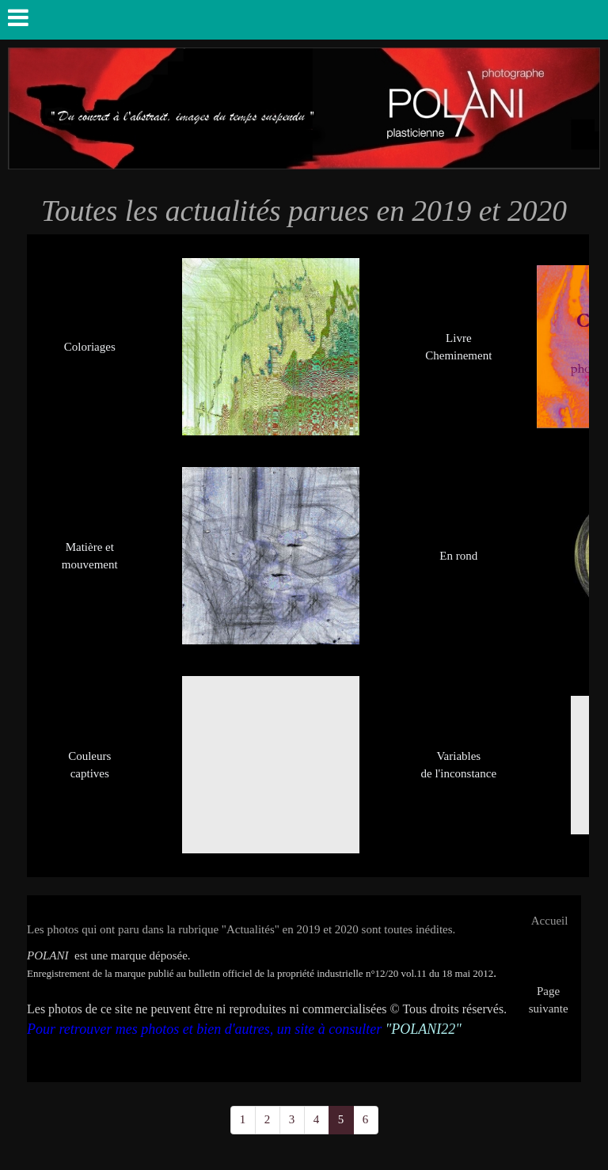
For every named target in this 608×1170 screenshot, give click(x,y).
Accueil (549, 920)
